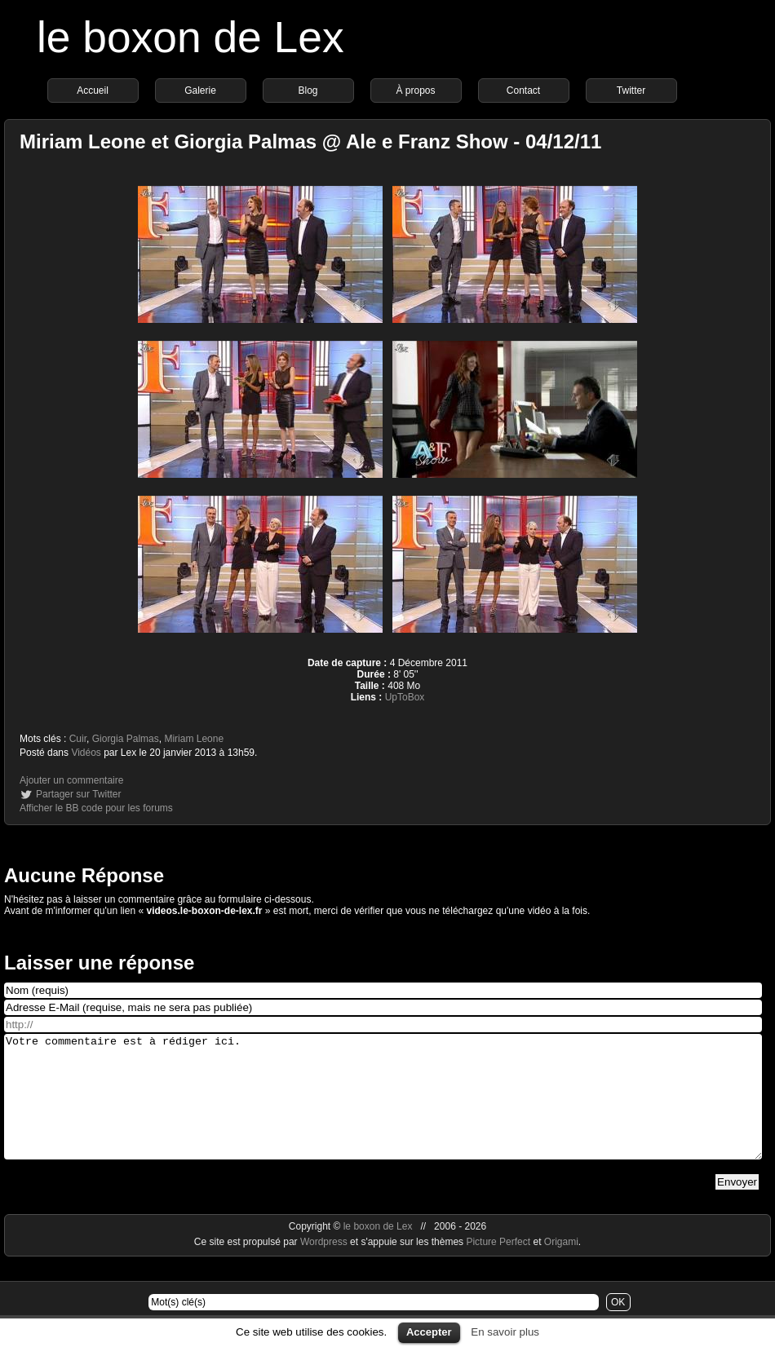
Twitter (631, 90)
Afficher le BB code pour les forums (96, 808)
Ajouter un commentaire (71, 780)
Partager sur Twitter (78, 794)
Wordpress (325, 1266)
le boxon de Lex (190, 37)
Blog (307, 90)
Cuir (77, 738)
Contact (523, 90)
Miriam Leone (194, 738)
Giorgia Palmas (125, 738)
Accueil (92, 90)
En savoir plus (505, 1332)
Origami (561, 1266)
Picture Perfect (498, 1266)
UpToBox (405, 697)
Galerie (200, 90)
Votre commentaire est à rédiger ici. (383, 1109)
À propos (415, 90)
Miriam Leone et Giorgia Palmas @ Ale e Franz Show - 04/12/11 (310, 141)
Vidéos (85, 752)
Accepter (429, 1332)
